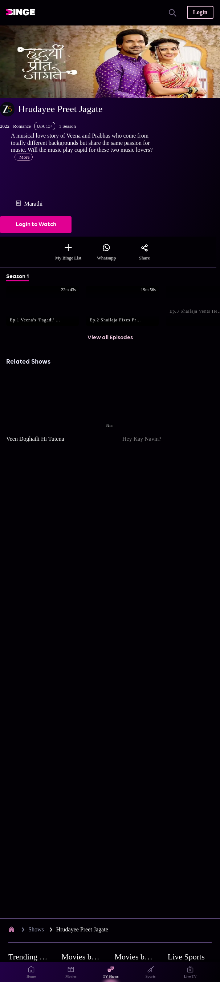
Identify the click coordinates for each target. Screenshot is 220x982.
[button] (46, 306)
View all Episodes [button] (110, 338)
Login (200, 12)
